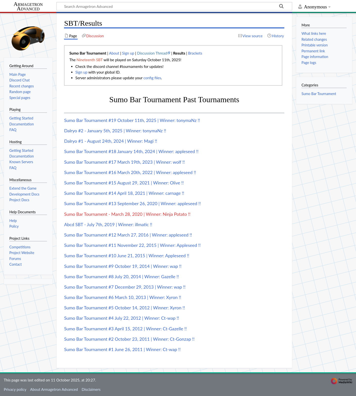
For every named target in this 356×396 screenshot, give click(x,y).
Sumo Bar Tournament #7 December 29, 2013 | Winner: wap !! (124, 287)
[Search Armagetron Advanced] (174, 6)
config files (152, 78)
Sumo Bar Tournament (318, 94)
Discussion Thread (152, 53)
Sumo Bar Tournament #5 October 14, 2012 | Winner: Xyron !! (124, 307)
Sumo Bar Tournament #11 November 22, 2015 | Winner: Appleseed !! (132, 245)
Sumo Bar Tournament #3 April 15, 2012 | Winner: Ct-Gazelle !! (125, 328)
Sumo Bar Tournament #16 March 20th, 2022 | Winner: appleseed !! (130, 172)
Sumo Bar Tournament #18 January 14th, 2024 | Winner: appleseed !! (131, 151)
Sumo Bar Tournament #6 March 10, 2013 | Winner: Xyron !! (122, 297)
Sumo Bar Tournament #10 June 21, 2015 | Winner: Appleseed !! (126, 255)
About (114, 53)
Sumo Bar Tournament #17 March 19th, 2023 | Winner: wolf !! (124, 162)
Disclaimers (91, 389)
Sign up (128, 53)
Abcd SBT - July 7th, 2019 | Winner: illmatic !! (108, 224)
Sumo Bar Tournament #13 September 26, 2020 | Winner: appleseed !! (132, 203)
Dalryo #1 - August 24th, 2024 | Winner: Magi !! (110, 141)
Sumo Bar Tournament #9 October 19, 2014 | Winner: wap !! (122, 266)
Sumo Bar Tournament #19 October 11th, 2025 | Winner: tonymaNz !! (132, 120)
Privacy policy (15, 389)
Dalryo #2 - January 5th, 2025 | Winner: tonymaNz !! (115, 130)
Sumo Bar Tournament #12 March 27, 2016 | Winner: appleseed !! (128, 235)
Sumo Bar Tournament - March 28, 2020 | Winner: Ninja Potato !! (127, 214)
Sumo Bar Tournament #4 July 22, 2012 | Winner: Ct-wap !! (121, 318)
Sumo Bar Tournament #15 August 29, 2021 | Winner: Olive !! (124, 182)
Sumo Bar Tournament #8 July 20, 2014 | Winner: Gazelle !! (121, 276)
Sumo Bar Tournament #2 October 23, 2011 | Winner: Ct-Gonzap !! (129, 339)
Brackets (195, 53)
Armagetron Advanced (28, 6)
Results (179, 53)
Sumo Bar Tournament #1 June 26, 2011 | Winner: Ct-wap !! (122, 349)
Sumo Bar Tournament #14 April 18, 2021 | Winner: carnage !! (124, 193)
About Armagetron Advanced (54, 389)
